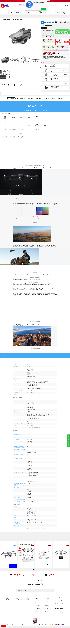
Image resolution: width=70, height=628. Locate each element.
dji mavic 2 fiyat (3, 537)
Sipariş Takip (8, 599)
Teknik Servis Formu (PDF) (20, 601)
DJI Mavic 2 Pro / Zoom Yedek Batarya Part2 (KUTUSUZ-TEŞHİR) (54, 74)
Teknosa (36, 604)
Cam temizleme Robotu (58, 11)
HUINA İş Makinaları (11, 11)
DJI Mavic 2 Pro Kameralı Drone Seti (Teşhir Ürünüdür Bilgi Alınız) (9, 542)
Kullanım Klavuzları (9, 604)
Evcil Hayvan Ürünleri (47, 11)
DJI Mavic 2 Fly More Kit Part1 (54, 79)
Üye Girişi (27, 599)
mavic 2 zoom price (14, 537)
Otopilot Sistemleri (17, 11)
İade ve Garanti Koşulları (10, 601)
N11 (35, 602)
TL (67, 5)
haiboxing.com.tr (47, 604)
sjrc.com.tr (46, 602)
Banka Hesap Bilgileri (19, 599)
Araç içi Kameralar (35, 11)
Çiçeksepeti (37, 605)
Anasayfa (17, 598)
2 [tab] (34, 569)
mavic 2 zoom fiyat (8, 537)
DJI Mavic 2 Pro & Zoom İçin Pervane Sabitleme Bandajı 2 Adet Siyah (53, 70)
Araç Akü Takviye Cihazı (41, 11)
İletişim (7, 598)
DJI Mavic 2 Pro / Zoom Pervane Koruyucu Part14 (55, 83)
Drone (6, 11)
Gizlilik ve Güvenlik (28, 601)
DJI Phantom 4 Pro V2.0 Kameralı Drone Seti (43, 542)
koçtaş (36, 611)
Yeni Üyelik (27, 598)
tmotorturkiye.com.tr (48, 608)
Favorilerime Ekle (22, 70)
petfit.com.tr (47, 612)
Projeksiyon (23, 11)
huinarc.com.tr (47, 611)
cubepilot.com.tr (47, 605)
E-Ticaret (32, 626)
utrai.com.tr (47, 599)
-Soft (30, 626)
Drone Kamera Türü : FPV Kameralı (8, 93)
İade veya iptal (8, 602)
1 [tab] (33, 569)
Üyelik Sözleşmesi (28, 602)
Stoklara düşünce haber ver (62, 28)
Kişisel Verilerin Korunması (20, 602)
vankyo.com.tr (47, 598)
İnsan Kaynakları (18, 604)
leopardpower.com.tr (48, 601)
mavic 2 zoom (19, 537)
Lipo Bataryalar (64, 11)
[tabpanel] (8, 555)
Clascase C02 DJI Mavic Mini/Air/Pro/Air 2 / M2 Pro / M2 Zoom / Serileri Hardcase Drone (55, 88)
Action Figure (29, 11)
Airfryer (52, 11)
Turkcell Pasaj (37, 608)
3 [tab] (36, 569)
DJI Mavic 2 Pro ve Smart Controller (61, 542)
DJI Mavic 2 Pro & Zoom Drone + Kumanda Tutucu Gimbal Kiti (52, 66)
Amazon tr (37, 601)
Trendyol (36, 599)
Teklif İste (44, 28)
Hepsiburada (37, 598)
